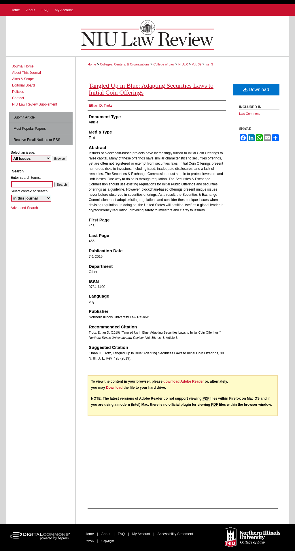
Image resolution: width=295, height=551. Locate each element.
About (106, 534)
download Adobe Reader (183, 381)
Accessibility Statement (175, 534)
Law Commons (249, 113)
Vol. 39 (197, 64)
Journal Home (23, 66)
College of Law (164, 64)
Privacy (90, 541)
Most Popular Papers (30, 129)
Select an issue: (23, 153)
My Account (141, 534)
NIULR (183, 64)
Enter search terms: (26, 178)
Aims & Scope (23, 79)
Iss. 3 (209, 64)
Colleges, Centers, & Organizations (125, 64)
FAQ (122, 534)
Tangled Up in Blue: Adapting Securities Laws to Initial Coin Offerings (151, 89)
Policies (18, 92)
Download (256, 89)
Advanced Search (24, 208)
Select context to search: (29, 191)
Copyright (107, 541)
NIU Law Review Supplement (34, 104)
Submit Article (24, 117)
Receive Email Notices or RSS (37, 140)
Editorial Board (23, 85)
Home (92, 64)
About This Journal (26, 73)
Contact (18, 98)
